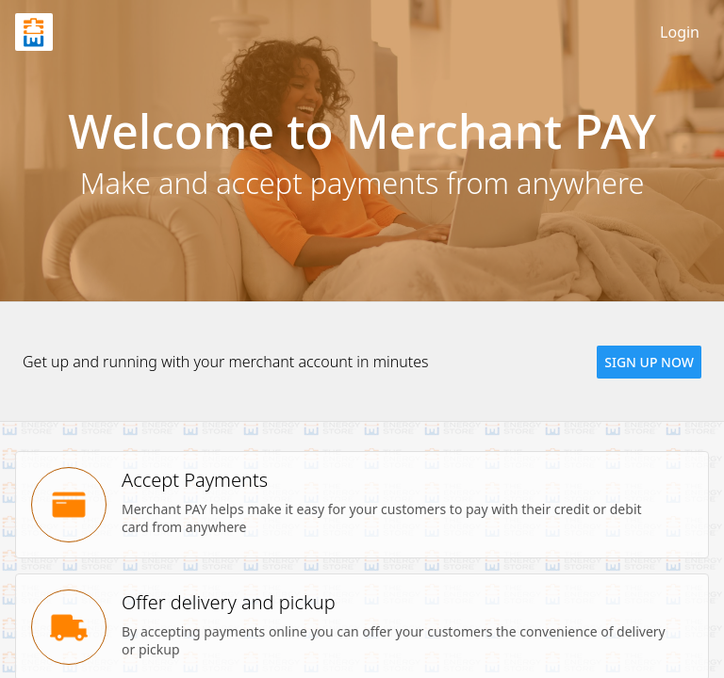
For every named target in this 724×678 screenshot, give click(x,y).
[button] (649, 362)
